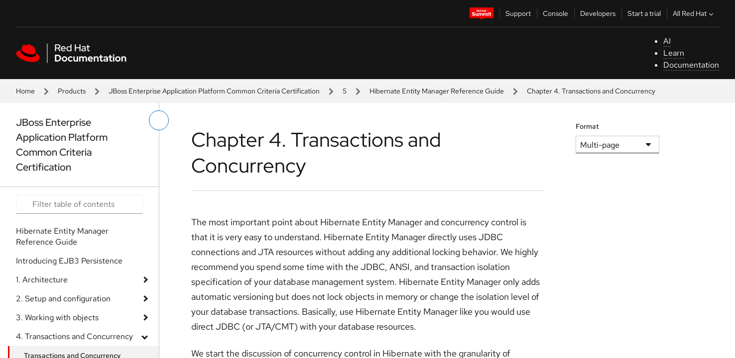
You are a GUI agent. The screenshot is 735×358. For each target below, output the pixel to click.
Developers (597, 13)
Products (72, 91)
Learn (673, 53)
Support (518, 13)
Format (587, 126)
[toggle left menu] (159, 120)
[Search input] (79, 204)
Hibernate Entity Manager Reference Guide (436, 91)
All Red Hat (694, 13)
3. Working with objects (57, 317)
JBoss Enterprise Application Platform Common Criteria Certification (214, 91)
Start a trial (644, 13)
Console (555, 13)
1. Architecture (42, 279)
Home (25, 91)
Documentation (691, 65)
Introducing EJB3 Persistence (69, 261)
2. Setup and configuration (63, 298)
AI (667, 41)
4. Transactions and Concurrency (74, 336)
